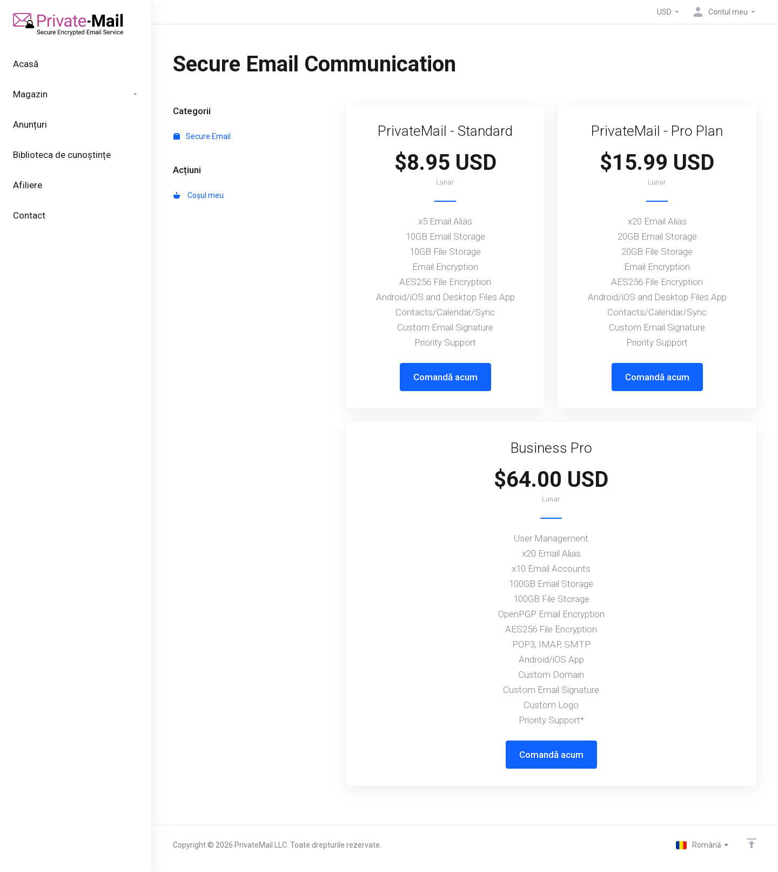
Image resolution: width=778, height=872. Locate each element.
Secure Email (202, 136)
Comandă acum (445, 377)
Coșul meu (198, 195)
